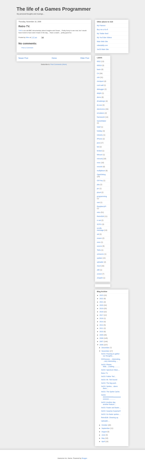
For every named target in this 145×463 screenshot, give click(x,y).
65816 (99, 65)
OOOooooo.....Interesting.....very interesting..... (111, 360)
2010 (102, 332)
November (105, 351)
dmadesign (101, 101)
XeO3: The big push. (109, 383)
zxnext (99, 274)
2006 (102, 345)
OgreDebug (101, 174)
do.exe (99, 105)
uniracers (100, 254)
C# (98, 73)
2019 (102, 308)
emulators (100, 113)
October (104, 425)
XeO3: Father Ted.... (108, 376)
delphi (99, 93)
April (103, 441)
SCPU (99, 224)
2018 (102, 312)
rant (98, 202)
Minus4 (99, 155)
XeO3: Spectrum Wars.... (110, 370)
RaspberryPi (101, 206)
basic (99, 69)
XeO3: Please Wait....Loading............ (110, 366)
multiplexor (101, 171)
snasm (99, 238)
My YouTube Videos (104, 37)
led (98, 147)
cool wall (100, 85)
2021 (102, 302)
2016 (102, 318)
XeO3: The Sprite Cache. (110, 392)
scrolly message (100, 229)
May (103, 438)
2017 (102, 315)
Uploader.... (105, 421)
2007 (102, 341)
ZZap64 (100, 278)
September (105, 428)
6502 (99, 61)
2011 (102, 328)
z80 (98, 270)
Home (54, 58)
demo (99, 97)
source (99, 246)
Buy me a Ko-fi (102, 29)
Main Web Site (102, 41)
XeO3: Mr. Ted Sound (109, 380)
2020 (102, 305)
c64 (98, 77)
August (104, 432)
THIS (20, 30)
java (98, 143)
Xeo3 (99, 266)
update (99, 258)
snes (98, 242)
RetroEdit (100, 216)
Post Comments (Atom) (58, 64)
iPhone (99, 139)
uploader (100, 262)
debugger (100, 89)
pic (98, 188)
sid (98, 234)
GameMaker (101, 121)
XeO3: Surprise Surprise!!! (111, 411)
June (103, 435)
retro (98, 212)
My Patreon (101, 25)
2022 (102, 299)
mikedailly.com (102, 45)
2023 (102, 295)
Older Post (84, 58)
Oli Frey (100, 180)
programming (102, 196)
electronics (101, 109)
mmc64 (99, 167)
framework (101, 117)
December (105, 348)
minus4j (100, 159)
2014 (102, 322)
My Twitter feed (102, 33)
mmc (98, 163)
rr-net (99, 220)
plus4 (99, 192)
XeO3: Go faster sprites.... (111, 414)
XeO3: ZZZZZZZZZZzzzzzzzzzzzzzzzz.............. (111, 397)
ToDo (99, 250)
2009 (102, 335)
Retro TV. (104, 373)
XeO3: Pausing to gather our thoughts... (110, 355)
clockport (100, 81)
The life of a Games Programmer (54, 9)
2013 (102, 325)
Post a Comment (27, 48)
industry (100, 135)
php (98, 184)
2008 (102, 338)
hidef (98, 127)
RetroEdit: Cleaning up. (110, 418)
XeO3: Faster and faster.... (111, 408)
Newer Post (23, 58)
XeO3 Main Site (103, 49)
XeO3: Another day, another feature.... (108, 403)
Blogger (84, 458)
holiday (99, 131)
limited (99, 151)
